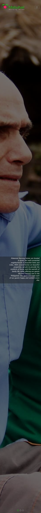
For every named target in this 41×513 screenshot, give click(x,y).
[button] (18, 510)
